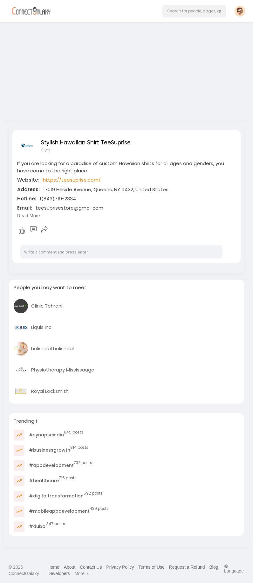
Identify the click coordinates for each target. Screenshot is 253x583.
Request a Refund (187, 567)
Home (53, 567)
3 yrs (46, 150)
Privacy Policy (120, 567)
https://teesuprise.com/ (72, 180)
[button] (194, 11)
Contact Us (91, 567)
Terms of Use (151, 567)
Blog (213, 567)
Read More (28, 215)
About (70, 567)
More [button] (81, 573)
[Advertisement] (126, 69)
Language (234, 568)
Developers (58, 573)
